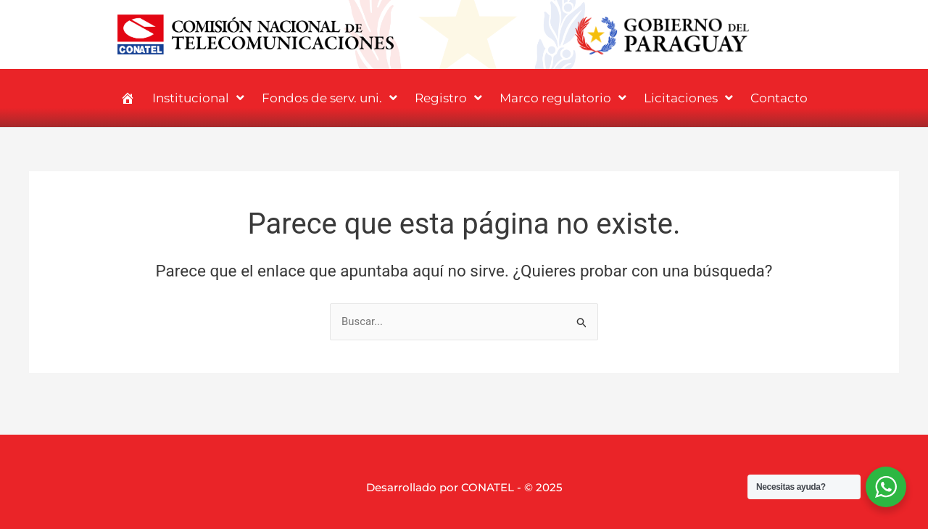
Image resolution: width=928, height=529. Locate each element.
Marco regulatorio (563, 97)
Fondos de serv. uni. (329, 97)
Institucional (198, 97)
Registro (448, 97)
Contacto (779, 98)
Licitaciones (688, 97)
